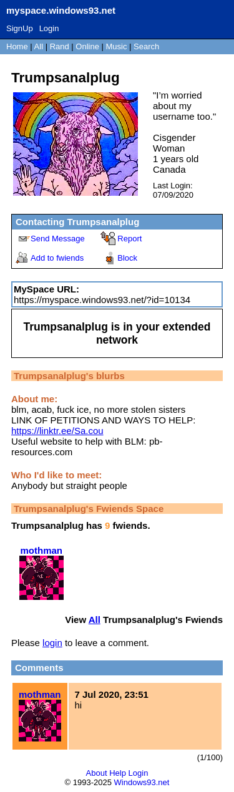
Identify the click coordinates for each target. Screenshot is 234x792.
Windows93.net (142, 782)
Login (49, 28)
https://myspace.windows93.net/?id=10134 (102, 299)
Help (117, 773)
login (52, 642)
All (40, 46)
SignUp (19, 28)
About (96, 773)
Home (17, 46)
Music (116, 46)
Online (87, 46)
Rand (59, 46)
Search (146, 46)
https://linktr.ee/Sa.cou (57, 430)
